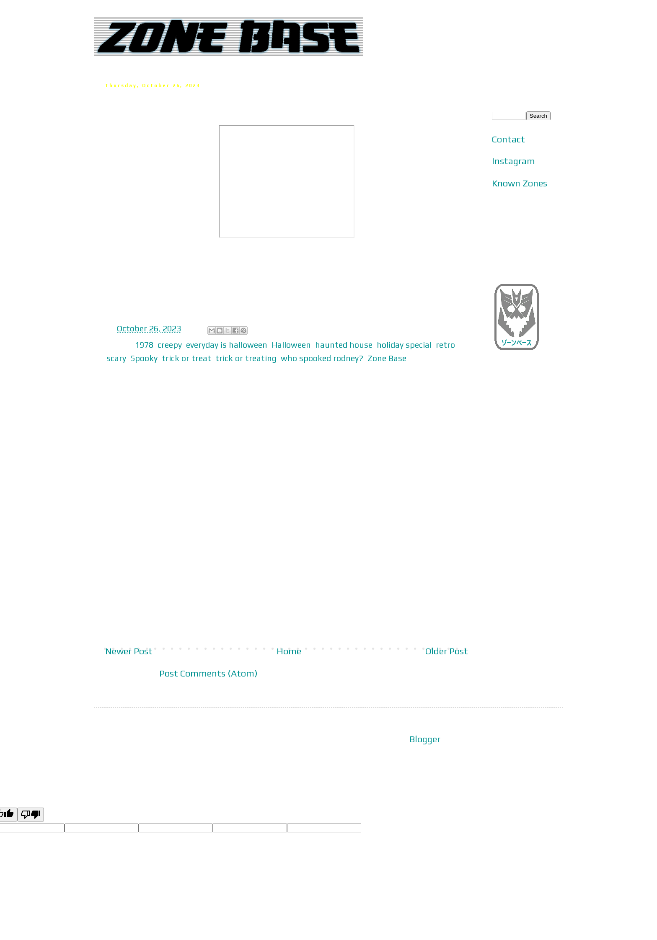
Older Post (446, 651)
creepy (170, 344)
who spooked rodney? (322, 358)
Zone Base (386, 358)
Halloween (291, 344)
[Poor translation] (30, 814)
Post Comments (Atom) (208, 673)
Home (289, 651)
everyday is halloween (226, 344)
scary (116, 358)
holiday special (404, 344)
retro (445, 344)
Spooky (144, 358)
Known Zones (519, 183)
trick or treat (186, 358)
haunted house (343, 344)
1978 (144, 344)
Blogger (424, 738)
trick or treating (246, 358)
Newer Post (129, 651)
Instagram (513, 160)
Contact (508, 139)
